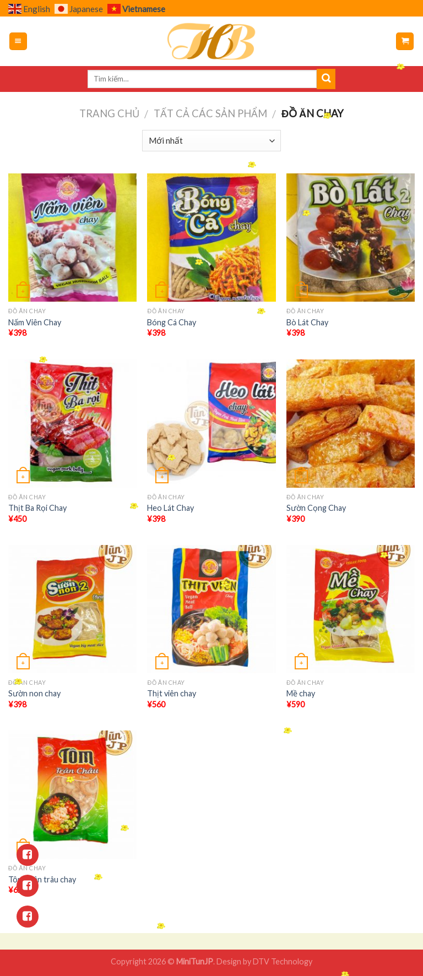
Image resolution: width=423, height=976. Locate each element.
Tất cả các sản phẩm (210, 113)
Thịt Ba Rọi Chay (37, 507)
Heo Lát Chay (170, 507)
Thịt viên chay (171, 693)
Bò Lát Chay (307, 322)
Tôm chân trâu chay (42, 879)
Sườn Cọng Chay (316, 507)
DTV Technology (282, 961)
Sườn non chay (34, 693)
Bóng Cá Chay (171, 322)
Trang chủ (109, 113)
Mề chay (300, 693)
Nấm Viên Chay (34, 322)
